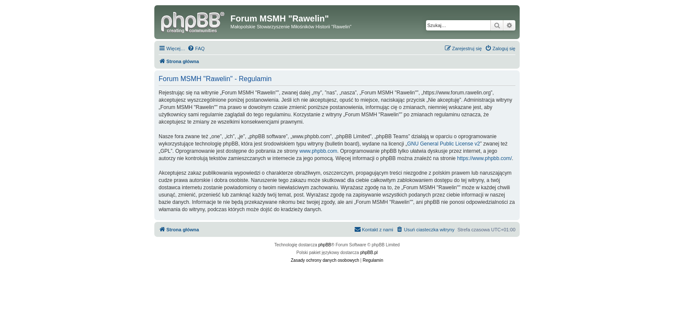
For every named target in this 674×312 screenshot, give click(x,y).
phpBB (325, 244)
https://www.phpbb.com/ (484, 158)
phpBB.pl (369, 252)
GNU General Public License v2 (443, 144)
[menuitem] (196, 48)
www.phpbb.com (318, 151)
